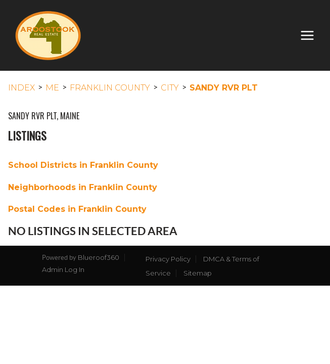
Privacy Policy (168, 259)
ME (52, 88)
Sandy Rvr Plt (224, 88)
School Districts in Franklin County (83, 165)
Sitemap (197, 273)
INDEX (21, 88)
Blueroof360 (98, 257)
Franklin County (110, 88)
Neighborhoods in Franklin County (82, 187)
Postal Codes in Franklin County (77, 209)
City (170, 88)
